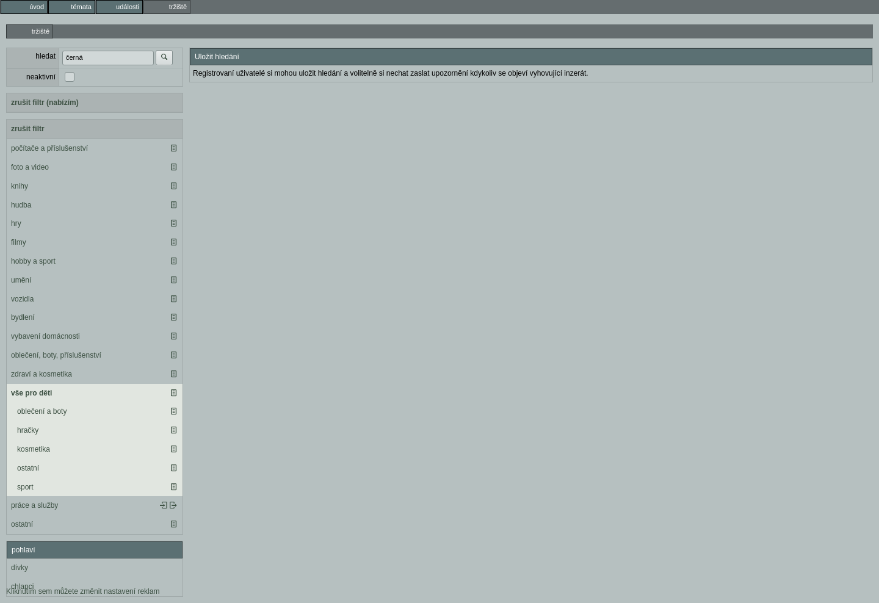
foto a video (30, 167)
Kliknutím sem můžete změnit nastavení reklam (82, 591)
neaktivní (41, 77)
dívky (19, 567)
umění (21, 280)
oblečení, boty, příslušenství (56, 355)
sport (25, 487)
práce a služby (34, 505)
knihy (19, 186)
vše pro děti (31, 393)
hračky (27, 430)
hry (16, 223)
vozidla (22, 299)
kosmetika (33, 449)
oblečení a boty (42, 411)
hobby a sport (33, 261)
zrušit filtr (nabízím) (45, 102)
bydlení (23, 317)
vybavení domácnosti (45, 336)
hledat (45, 56)
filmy (18, 242)
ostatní (28, 468)
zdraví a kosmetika (41, 374)
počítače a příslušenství (49, 148)
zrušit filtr (28, 129)
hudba (21, 205)
